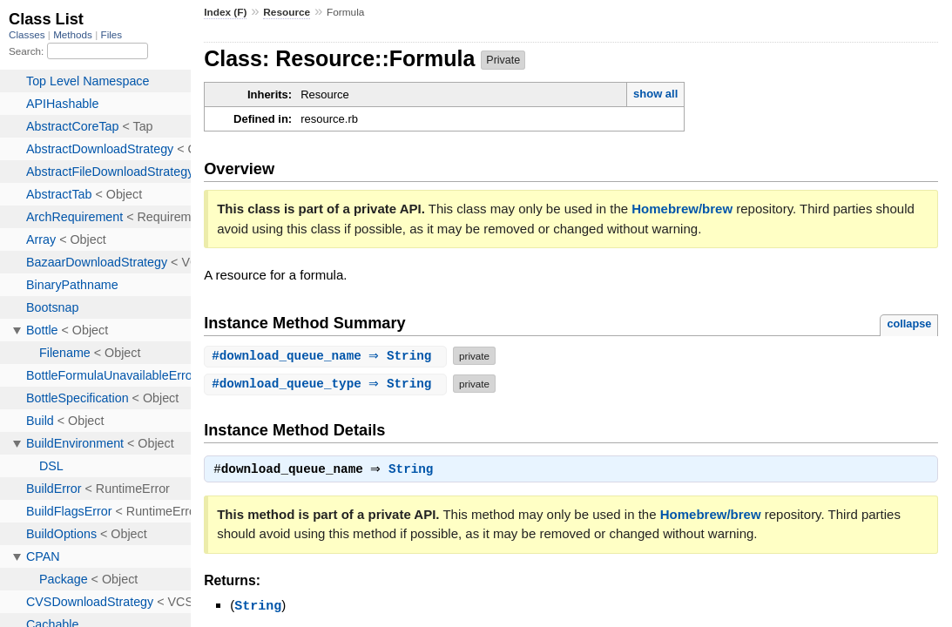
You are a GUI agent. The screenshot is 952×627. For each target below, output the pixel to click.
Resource (286, 12)
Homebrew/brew (682, 208)
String (415, 471)
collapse (909, 323)
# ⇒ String (327, 355)
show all (655, 93)
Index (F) (225, 12)
